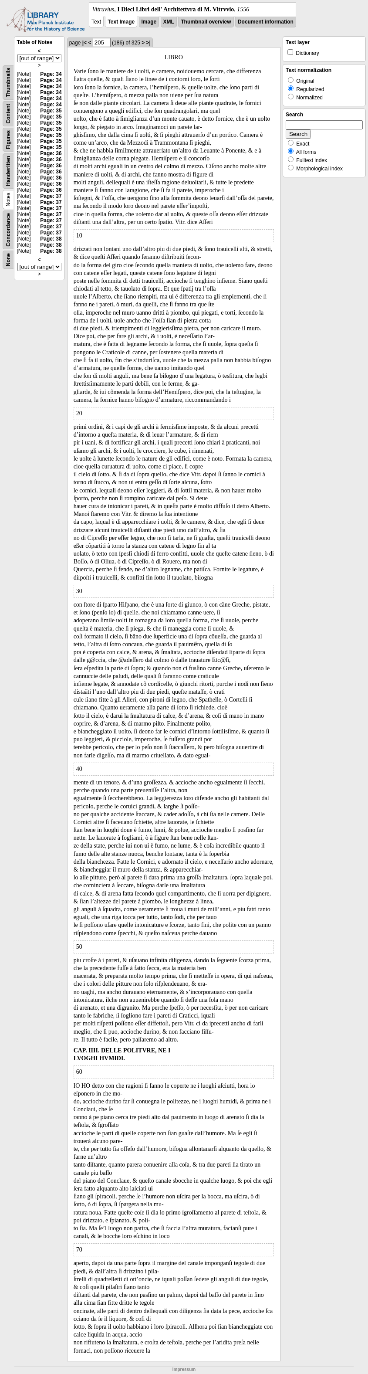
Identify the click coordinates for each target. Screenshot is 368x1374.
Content (8, 113)
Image (149, 22)
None (8, 259)
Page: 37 (50, 196)
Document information (266, 22)
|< (84, 43)
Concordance (8, 230)
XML (168, 22)
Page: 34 (50, 74)
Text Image (121, 22)
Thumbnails (8, 82)
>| (148, 43)
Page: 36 (50, 153)
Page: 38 (50, 239)
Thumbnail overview (206, 22)
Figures (8, 139)
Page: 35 (50, 111)
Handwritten (8, 171)
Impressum (184, 1369)
